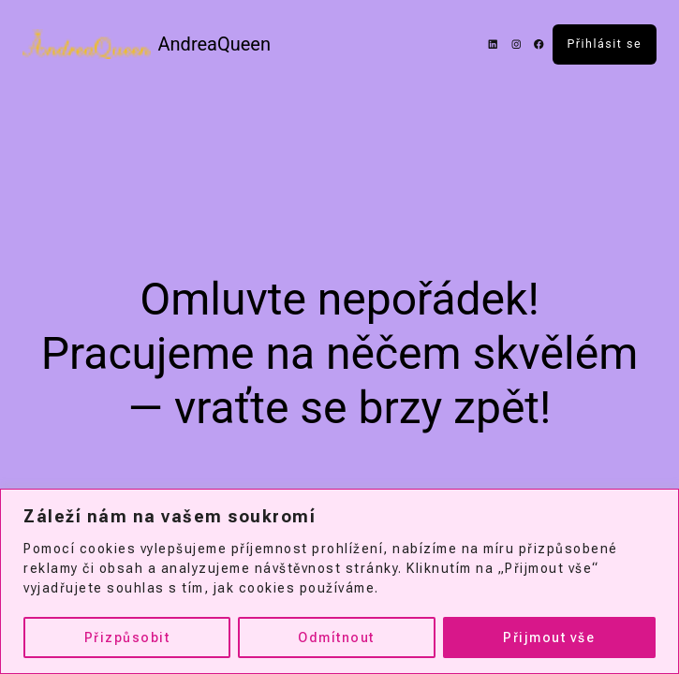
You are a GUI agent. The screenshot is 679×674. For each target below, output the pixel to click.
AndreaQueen (215, 44)
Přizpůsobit (127, 637)
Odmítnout (336, 637)
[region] (339, 581)
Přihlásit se (605, 44)
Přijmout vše (549, 637)
